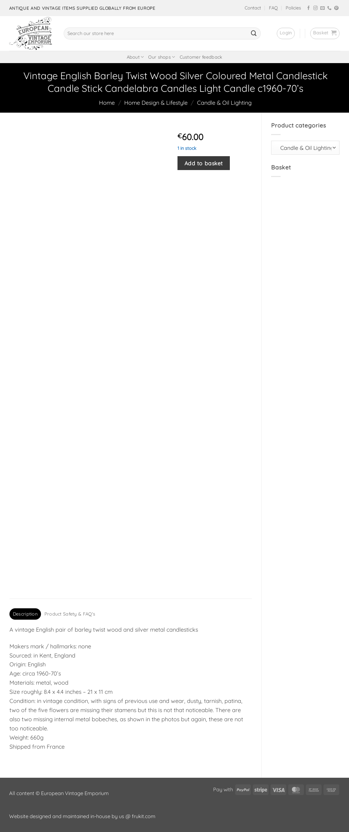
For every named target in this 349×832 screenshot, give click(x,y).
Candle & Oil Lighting (224, 102)
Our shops (161, 57)
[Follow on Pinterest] (336, 8)
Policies (293, 8)
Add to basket (203, 163)
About (135, 57)
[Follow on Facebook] (308, 8)
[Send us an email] (322, 8)
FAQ (273, 8)
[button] (286, 33)
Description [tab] (25, 614)
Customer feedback (201, 57)
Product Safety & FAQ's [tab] (69, 614)
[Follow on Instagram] (315, 8)
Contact (253, 8)
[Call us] (329, 8)
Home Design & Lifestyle (156, 102)
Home (107, 102)
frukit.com (143, 816)
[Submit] (254, 33)
